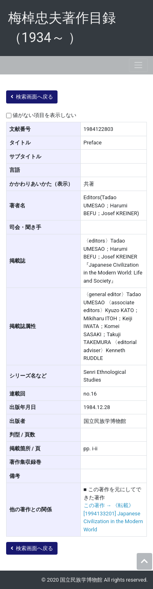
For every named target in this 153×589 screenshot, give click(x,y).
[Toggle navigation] (138, 65)
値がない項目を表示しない (44, 115)
